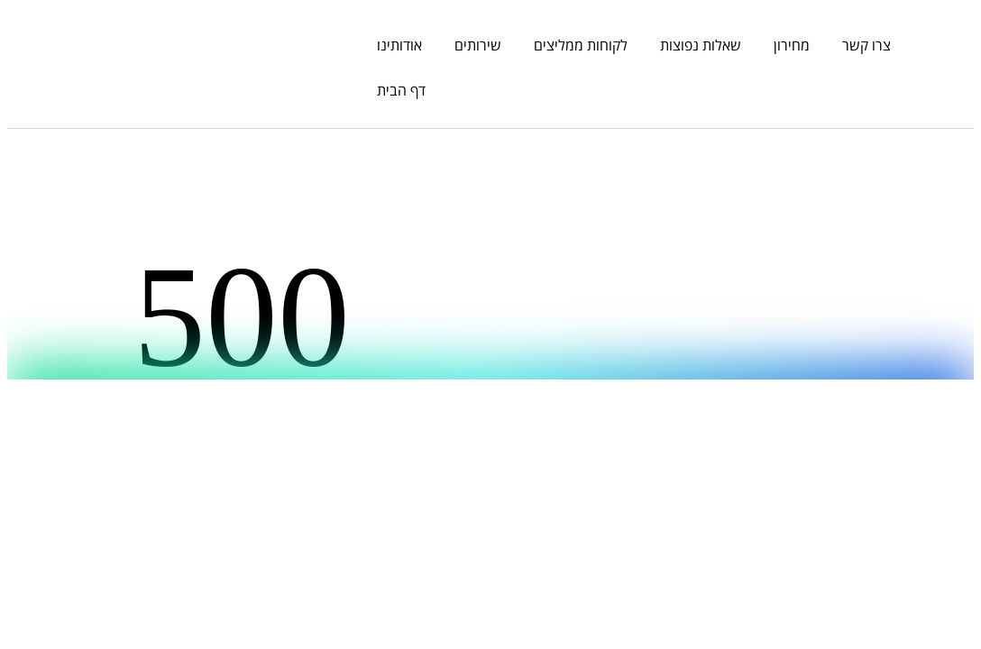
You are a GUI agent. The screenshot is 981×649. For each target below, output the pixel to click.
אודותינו (399, 45)
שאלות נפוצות (700, 45)
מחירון (792, 45)
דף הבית (401, 90)
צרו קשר (866, 45)
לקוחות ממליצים (581, 45)
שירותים (477, 45)
